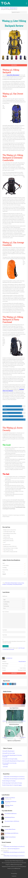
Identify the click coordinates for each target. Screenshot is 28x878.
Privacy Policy (14, 873)
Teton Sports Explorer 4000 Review (12, 821)
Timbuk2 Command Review (10, 837)
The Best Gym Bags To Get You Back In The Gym (12, 783)
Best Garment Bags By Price (13, 848)
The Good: (5, 764)
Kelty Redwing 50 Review (10, 817)
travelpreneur (9, 658)
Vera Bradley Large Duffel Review (11, 833)
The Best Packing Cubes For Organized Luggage (12, 785)
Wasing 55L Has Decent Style (8, 753)
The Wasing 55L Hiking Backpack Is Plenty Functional (13, 761)
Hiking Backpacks (13, 8)
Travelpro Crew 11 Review (10, 797)
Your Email (5, 634)
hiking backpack (14, 583)
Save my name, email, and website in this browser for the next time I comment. (14, 642)
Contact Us (14, 876)
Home (2, 8)
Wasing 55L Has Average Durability (9, 758)
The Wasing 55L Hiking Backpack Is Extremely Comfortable (12, 756)
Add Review (5, 596)
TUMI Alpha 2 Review (9, 805)
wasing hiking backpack (17, 584)
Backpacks (6, 8)
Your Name (5, 630)
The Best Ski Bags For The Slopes (9, 780)
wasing (19, 583)
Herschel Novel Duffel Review (11, 813)
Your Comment (6, 611)
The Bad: (5, 766)
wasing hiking (9, 584)
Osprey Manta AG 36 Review (10, 801)
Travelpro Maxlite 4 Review (10, 829)
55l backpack (8, 583)
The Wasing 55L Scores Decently (9, 763)
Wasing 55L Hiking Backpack (8, 751)
